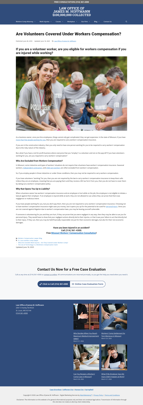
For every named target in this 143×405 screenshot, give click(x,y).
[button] (126, 22)
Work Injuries (47, 22)
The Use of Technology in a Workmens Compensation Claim (38, 245)
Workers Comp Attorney (27, 22)
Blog (98, 22)
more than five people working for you (30, 140)
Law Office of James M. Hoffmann (65, 41)
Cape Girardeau (56, 390)
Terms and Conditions (112, 395)
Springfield (89, 390)
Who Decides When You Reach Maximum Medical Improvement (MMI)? (86, 336)
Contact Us (108, 22)
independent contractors (32, 168)
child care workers (53, 168)
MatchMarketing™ (86, 395)
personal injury (111, 206)
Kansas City (79, 390)
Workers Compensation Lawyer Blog (30, 238)
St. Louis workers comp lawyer (28, 240)
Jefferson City (68, 390)
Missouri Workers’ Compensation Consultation (73, 233)
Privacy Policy (98, 395)
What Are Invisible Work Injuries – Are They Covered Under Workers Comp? (43, 243)
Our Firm (86, 22)
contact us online (50, 274)
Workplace (73, 22)
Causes (60, 22)
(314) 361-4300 (22, 313)
